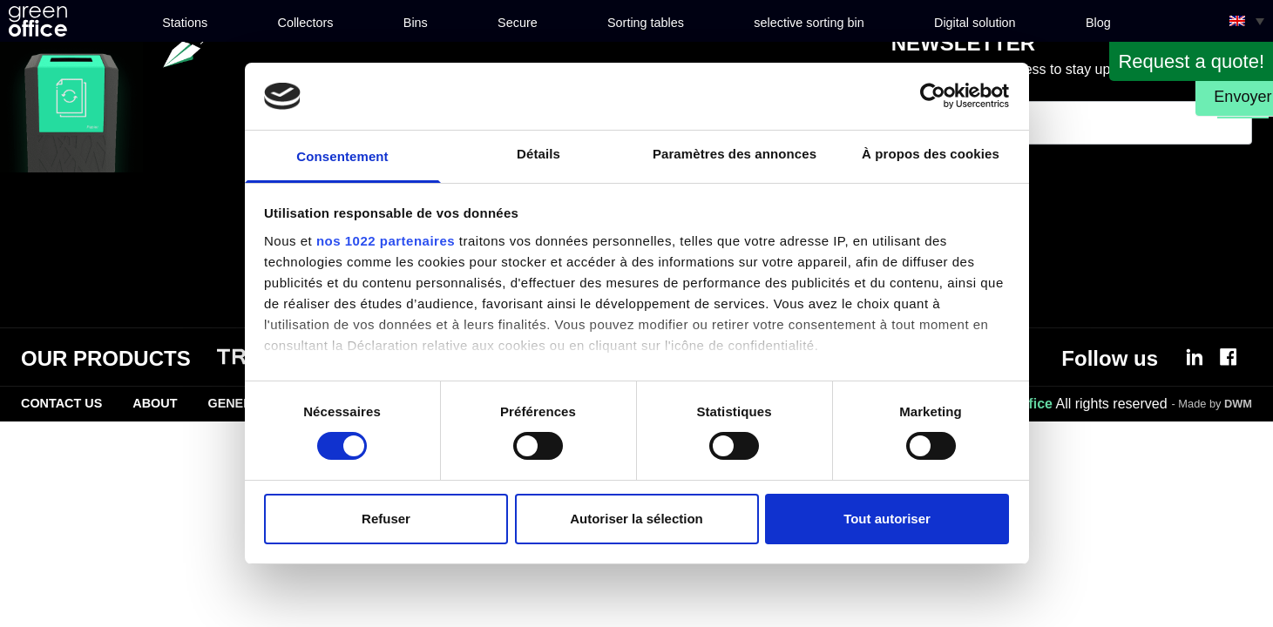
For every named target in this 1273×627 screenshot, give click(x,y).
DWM (1238, 403)
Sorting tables (645, 23)
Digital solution (975, 23)
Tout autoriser (887, 518)
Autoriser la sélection (636, 518)
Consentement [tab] (342, 156)
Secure (518, 23)
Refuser (386, 518)
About (154, 403)
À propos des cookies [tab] (930, 153)
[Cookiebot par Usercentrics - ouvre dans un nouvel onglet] (933, 96)
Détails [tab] (538, 153)
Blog (1098, 23)
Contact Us (61, 403)
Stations (184, 23)
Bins (415, 23)
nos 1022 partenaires (385, 240)
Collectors (306, 23)
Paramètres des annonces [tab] (734, 153)
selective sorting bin (808, 23)
